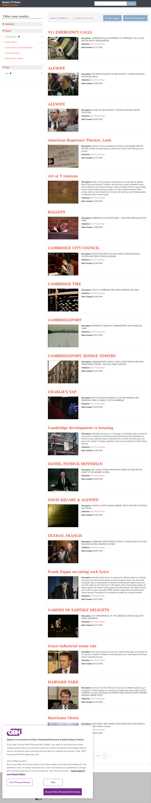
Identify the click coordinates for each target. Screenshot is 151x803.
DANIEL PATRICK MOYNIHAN (75, 463)
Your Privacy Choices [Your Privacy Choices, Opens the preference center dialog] (19, 782)
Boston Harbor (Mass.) (14, 58)
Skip (53, 782)
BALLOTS (56, 211)
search (131, 3)
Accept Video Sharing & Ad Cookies (62, 792)
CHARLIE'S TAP (62, 391)
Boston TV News (11, 3)
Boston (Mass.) (11, 42)
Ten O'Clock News (98, 44)
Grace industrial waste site (72, 645)
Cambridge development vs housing (80, 427)
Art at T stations (63, 175)
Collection (9, 24)
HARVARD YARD (63, 681)
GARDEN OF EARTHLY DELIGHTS (78, 609)
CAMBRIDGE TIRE (64, 283)
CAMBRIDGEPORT (64, 319)
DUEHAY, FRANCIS (65, 535)
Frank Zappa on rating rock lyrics (78, 571)
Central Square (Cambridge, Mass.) (19, 47)
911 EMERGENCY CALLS (70, 32)
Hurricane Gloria (63, 717)
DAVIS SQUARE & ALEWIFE (73, 499)
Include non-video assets (84, 18)
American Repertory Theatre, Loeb (79, 139)
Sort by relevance (134, 18)
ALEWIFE (56, 68)
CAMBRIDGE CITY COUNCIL (74, 247)
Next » (68, 18)
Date (7, 67)
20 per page (111, 18)
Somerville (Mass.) (12, 53)
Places (8, 30)
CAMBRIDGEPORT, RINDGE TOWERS (82, 355)
